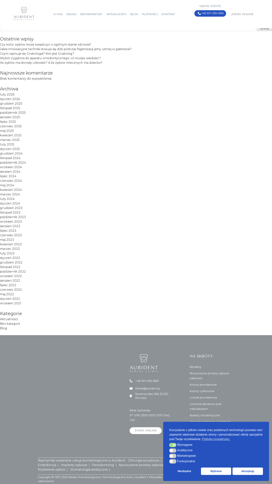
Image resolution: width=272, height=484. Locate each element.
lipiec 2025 (8, 122)
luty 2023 (7, 253)
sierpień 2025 (10, 117)
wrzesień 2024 (11, 167)
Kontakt (168, 14)
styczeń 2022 (10, 299)
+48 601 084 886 (211, 13)
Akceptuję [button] (247, 471)
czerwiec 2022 (11, 289)
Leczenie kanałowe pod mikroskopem (205, 406)
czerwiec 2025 (11, 126)
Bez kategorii (10, 324)
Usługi (71, 14)
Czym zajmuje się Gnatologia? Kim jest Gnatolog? (37, 53)
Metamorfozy (91, 14)
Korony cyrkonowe (202, 391)
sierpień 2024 (10, 171)
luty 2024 (7, 199)
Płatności (150, 14)
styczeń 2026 (10, 99)
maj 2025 (7, 131)
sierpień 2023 (10, 226)
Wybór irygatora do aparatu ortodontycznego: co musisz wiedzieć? (50, 58)
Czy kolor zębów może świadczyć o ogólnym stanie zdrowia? (45, 44)
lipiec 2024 (8, 176)
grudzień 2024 (11, 153)
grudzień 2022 (11, 262)
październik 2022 (13, 271)
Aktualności (116, 14)
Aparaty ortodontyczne (205, 415)
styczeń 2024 (10, 203)
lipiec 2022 (8, 285)
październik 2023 (13, 217)
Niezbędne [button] (184, 471)
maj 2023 (7, 240)
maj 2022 (7, 294)
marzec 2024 (10, 194)
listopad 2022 (10, 267)
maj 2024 (7, 185)
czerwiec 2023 (11, 235)
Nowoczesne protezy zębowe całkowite (209, 376)
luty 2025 (7, 144)
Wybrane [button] (216, 471)
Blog (134, 14)
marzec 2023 (10, 249)
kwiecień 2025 (11, 135)
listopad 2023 (10, 212)
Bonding (195, 367)
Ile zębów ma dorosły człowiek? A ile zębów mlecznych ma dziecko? (51, 62)
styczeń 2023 (10, 258)
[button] (172, 445)
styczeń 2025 (10, 149)
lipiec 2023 (8, 230)
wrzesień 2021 (10, 303)
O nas (58, 14)
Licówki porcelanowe (203, 397)
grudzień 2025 (11, 103)
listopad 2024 (10, 158)
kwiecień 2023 (11, 244)
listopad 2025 (10, 108)
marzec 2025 (10, 140)
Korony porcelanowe (203, 384)
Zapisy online (242, 14)
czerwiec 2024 (11, 181)
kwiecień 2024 (11, 190)
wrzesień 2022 (11, 276)
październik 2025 (13, 112)
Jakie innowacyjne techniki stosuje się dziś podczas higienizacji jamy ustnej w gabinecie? (66, 49)
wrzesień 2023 (11, 221)
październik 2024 (13, 162)
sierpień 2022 (10, 280)
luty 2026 (7, 94)
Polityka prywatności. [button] (216, 439)
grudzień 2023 (11, 208)
